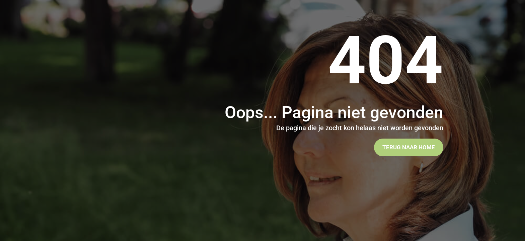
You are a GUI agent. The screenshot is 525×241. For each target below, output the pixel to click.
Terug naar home (408, 147)
